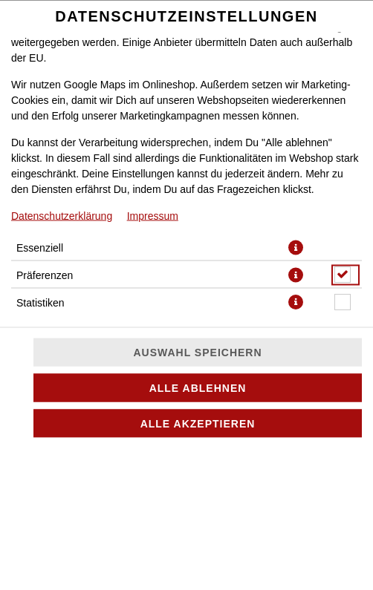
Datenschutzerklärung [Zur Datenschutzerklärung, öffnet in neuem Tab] (61, 215)
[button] (295, 247)
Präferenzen (44, 275)
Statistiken (40, 302)
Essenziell (39, 247)
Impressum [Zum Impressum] (152, 215)
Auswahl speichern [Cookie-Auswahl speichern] (197, 352)
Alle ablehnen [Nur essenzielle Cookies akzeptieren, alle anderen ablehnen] (198, 388)
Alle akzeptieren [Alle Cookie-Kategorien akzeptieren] (198, 424)
